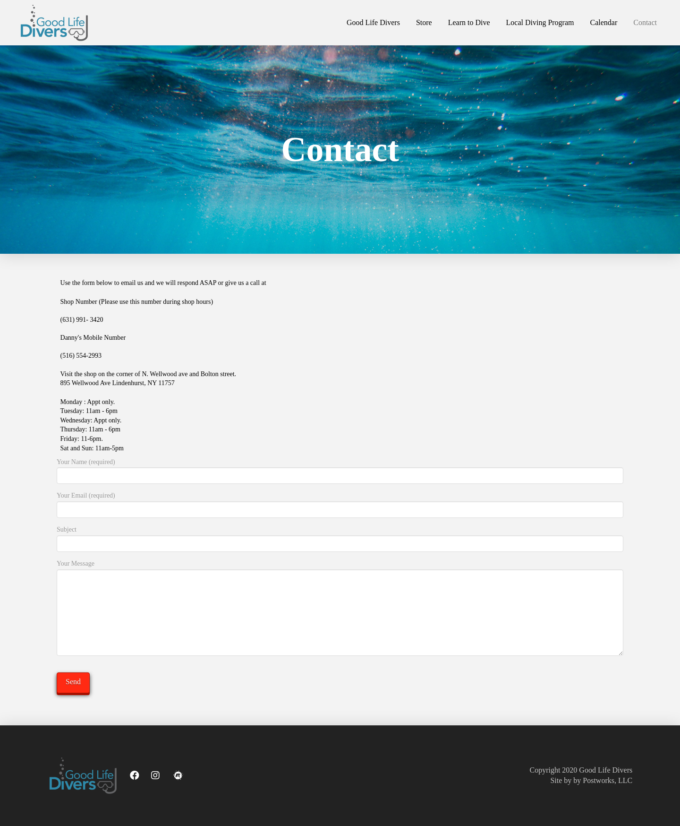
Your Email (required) (340, 503)
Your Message (340, 569)
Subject (340, 537)
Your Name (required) (340, 469)
